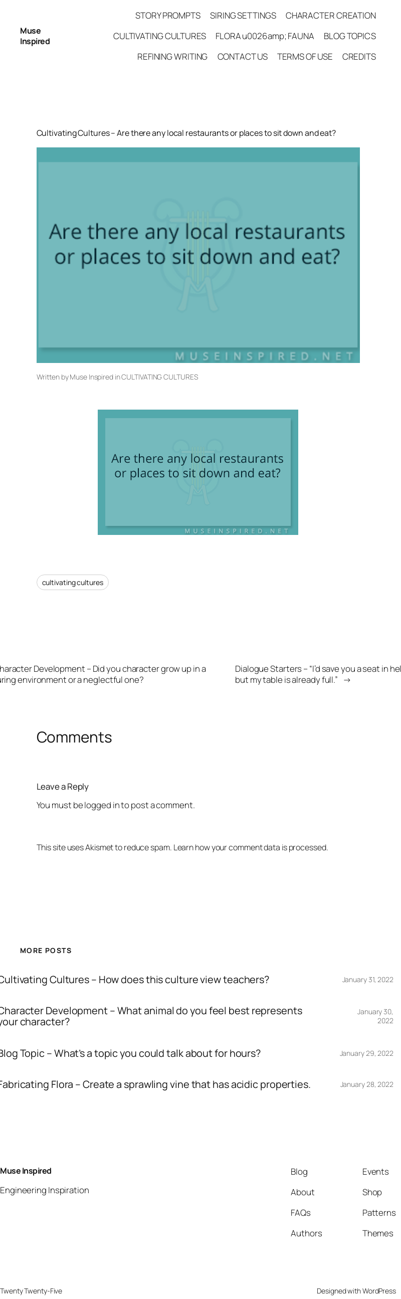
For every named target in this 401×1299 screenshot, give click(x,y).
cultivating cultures (72, 582)
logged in (101, 805)
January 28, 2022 (366, 1084)
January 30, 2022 (375, 1016)
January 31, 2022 (367, 979)
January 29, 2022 (366, 1053)
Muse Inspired (35, 36)
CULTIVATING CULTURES (159, 377)
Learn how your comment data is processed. (250, 847)
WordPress (379, 1290)
